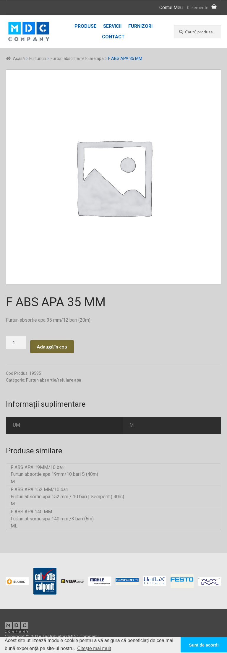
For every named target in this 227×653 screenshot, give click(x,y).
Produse (85, 26)
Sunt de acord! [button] (204, 645)
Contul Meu (171, 7)
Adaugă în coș (52, 346)
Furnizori (140, 26)
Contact (113, 37)
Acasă (19, 58)
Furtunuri (37, 58)
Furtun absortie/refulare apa (77, 58)
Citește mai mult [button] (94, 648)
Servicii (112, 26)
